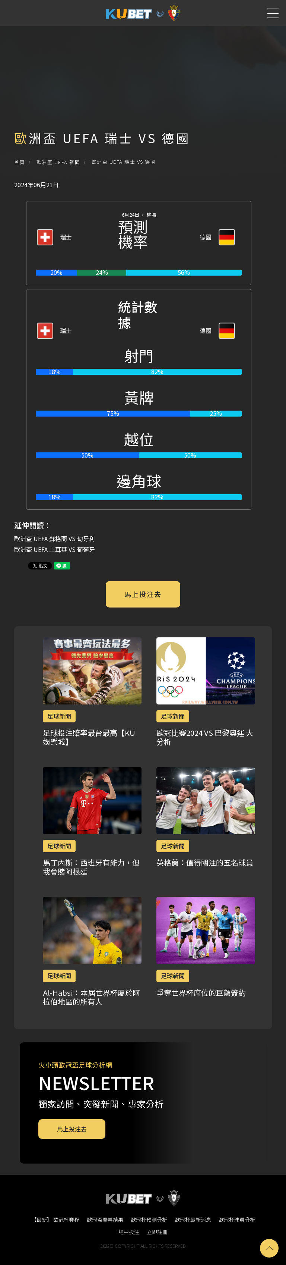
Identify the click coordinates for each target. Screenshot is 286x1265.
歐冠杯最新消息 (193, 1219)
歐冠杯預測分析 (149, 1219)
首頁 (19, 162)
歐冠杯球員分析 (237, 1219)
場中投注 (128, 1232)
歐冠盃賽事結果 (105, 1219)
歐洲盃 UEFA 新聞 (58, 162)
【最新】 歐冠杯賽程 (55, 1219)
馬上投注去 (143, 594)
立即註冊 (157, 1232)
